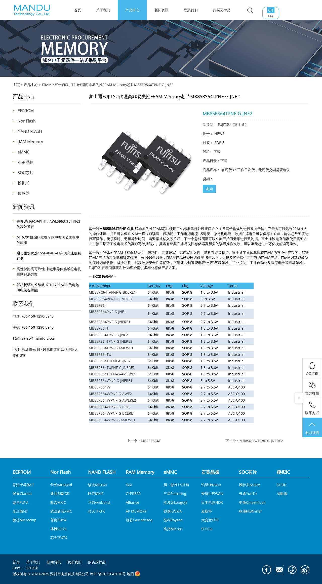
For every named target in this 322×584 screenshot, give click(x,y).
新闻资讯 (161, 10)
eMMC (23, 152)
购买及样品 (221, 10)
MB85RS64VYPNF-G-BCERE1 (112, 413)
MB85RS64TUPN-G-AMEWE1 (112, 374)
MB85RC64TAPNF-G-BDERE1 (112, 292)
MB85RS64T (99, 328)
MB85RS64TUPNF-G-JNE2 (110, 361)
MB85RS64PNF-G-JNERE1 (109, 321)
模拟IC (23, 183)
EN (270, 16)
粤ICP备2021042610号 (108, 574)
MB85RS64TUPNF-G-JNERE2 (112, 367)
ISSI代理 (32, 568)
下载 (217, 151)
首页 (16, 562)
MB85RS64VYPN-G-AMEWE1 (112, 419)
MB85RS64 (98, 305)
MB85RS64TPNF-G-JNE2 (108, 334)
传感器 (24, 193)
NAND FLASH (30, 131)
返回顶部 (312, 428)
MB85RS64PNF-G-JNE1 (107, 311)
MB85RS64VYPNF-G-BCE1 (110, 406)
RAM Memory (30, 141)
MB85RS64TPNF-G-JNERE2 (110, 341)
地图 (130, 574)
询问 (209, 188)
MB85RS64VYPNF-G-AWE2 (110, 393)
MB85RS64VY (100, 387)
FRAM (47, 84)
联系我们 (191, 10)
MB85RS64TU (100, 354)
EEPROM (26, 110)
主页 (16, 84)
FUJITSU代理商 (100, 267)
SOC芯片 (25, 172)
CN (270, 10)
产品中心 (132, 10)
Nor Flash (27, 121)
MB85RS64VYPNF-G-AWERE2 (112, 400)
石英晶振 (26, 162)
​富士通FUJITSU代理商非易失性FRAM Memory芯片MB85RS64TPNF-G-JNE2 (114, 84)
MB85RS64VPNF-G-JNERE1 (110, 380)
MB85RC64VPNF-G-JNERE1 (111, 298)
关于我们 (103, 10)
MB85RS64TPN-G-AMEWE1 (111, 347)
